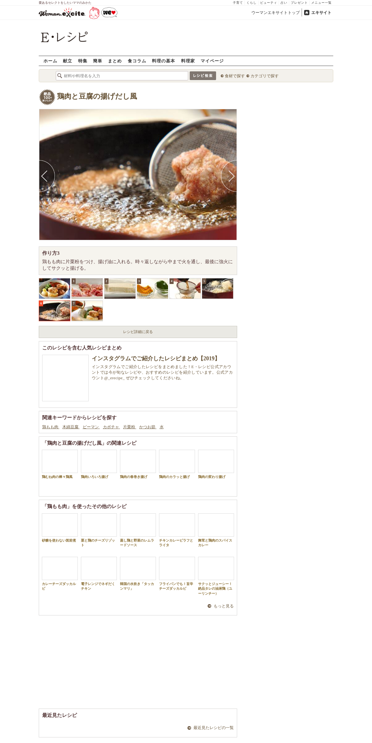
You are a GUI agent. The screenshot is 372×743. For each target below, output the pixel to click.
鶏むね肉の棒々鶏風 (60, 464)
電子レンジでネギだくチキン (99, 573)
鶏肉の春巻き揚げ (138, 464)
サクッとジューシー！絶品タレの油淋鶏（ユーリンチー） (216, 576)
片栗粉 (129, 427)
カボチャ (111, 427)
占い (284, 2)
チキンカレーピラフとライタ (177, 530)
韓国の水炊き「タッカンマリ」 (138, 573)
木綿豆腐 (70, 427)
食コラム (137, 61)
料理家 (188, 61)
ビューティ (268, 2)
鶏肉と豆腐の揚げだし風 (97, 96)
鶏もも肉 (50, 427)
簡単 (97, 61)
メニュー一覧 (321, 2)
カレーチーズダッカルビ (60, 573)
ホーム (50, 61)
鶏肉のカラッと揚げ (177, 464)
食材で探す (235, 76)
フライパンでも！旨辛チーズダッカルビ (177, 573)
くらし (251, 2)
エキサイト (321, 12)
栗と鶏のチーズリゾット (99, 530)
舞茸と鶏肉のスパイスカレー (216, 530)
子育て (238, 2)
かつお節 (147, 427)
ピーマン (91, 427)
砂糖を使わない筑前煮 (60, 527)
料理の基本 (163, 61)
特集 (82, 61)
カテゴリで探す (264, 76)
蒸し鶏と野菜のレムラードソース (138, 530)
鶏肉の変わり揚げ (216, 464)
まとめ (115, 61)
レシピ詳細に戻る (138, 332)
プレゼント (299, 2)
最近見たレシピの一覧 (213, 727)
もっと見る (224, 606)
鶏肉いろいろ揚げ (99, 464)
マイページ (212, 61)
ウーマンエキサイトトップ (275, 12)
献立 (67, 61)
